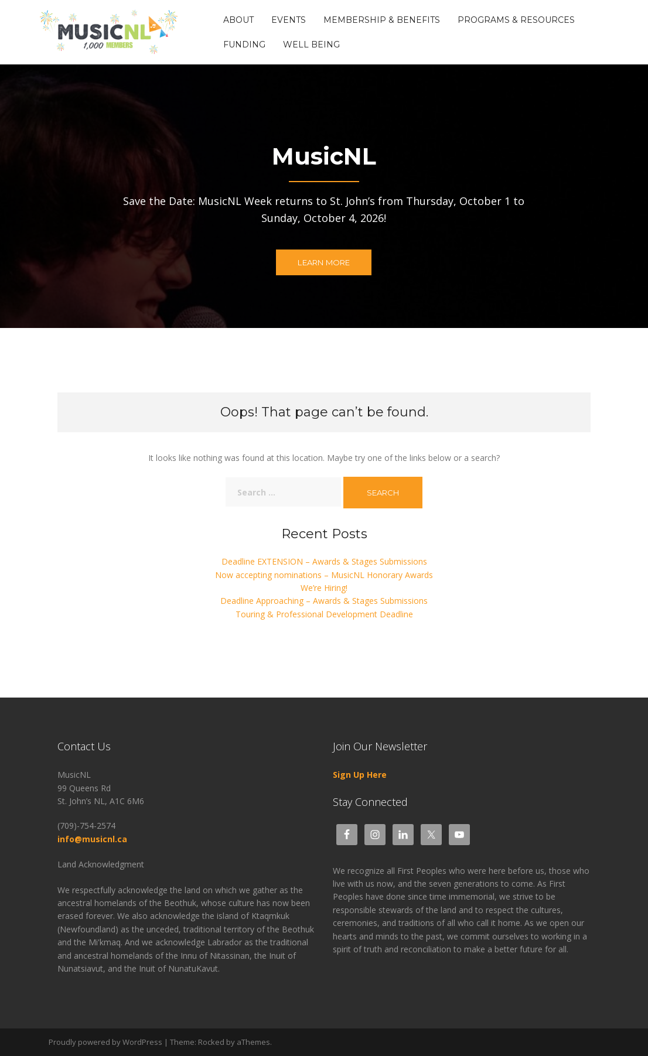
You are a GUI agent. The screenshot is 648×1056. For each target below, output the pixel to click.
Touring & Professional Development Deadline (324, 614)
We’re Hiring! (324, 587)
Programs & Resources (516, 20)
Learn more (324, 263)
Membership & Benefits (381, 20)
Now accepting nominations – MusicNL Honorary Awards (324, 574)
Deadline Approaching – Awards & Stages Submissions (324, 600)
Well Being (311, 44)
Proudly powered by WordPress (105, 1042)
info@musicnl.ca (93, 839)
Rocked (211, 1042)
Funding (244, 44)
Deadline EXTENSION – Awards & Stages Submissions (324, 561)
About (238, 20)
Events (288, 20)
